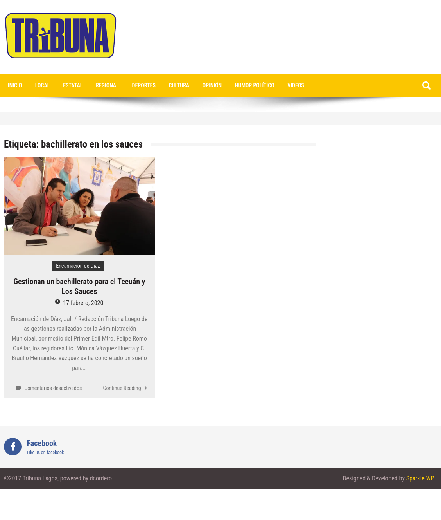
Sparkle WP (420, 478)
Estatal (72, 85)
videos (295, 85)
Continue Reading (122, 388)
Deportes (144, 85)
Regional (107, 85)
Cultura (179, 85)
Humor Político (254, 85)
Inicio (15, 85)
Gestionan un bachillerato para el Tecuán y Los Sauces (79, 286)
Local (42, 85)
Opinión (212, 85)
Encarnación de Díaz (78, 266)
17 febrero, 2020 (83, 303)
